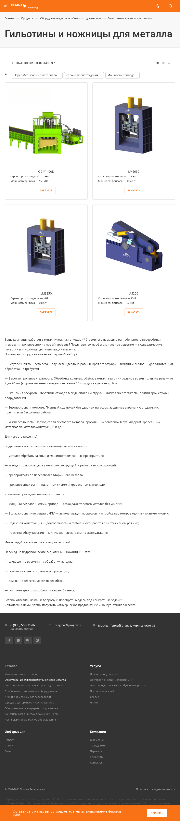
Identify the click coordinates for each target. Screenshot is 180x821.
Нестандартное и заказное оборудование (30, 719)
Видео (8, 751)
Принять (157, 813)
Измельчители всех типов (21, 674)
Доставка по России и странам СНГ (111, 679)
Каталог (11, 666)
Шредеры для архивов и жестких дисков (29, 702)
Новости (10, 740)
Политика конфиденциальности (155, 789)
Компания (98, 731)
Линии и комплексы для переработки (28, 697)
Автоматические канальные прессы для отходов (34, 685)
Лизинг (94, 702)
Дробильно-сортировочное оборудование (31, 691)
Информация (15, 731)
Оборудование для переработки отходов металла (35, 679)
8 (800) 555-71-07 (22, 625)
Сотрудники (97, 745)
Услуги (95, 666)
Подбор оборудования (104, 674)
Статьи (9, 745)
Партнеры (96, 751)
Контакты (96, 762)
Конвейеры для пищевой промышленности (31, 714)
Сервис (94, 697)
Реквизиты (96, 757)
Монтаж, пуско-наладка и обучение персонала (118, 685)
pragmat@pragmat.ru (69, 625)
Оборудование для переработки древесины (31, 708)
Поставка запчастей (102, 691)
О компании (97, 740)
